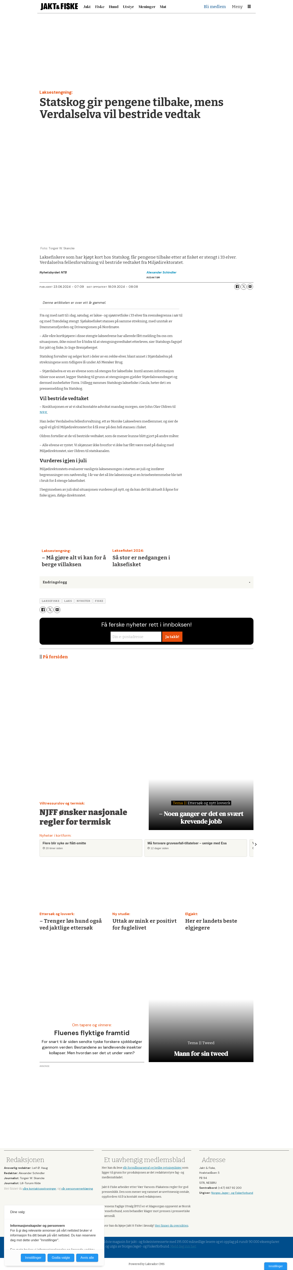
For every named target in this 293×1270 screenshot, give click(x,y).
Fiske (100, 6)
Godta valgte (61, 1257)
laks (68, 601)
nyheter (83, 601)
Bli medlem (215, 6)
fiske (99, 601)
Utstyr (128, 6)
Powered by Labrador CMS (147, 1264)
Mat (163, 6)
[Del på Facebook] (237, 287)
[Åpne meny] (249, 7)
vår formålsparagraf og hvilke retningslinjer (152, 1167)
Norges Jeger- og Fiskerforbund (232, 1193)
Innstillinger (276, 1266)
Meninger (147, 6)
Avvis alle (87, 1257)
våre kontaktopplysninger (39, 1188)
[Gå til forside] (59, 6)
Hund (113, 6)
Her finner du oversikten (171, 1225)
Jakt (87, 6)
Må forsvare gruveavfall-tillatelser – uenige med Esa (187, 843)
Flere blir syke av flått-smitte (64, 843)
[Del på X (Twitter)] (244, 287)
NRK (43, 412)
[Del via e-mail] (250, 287)
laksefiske (50, 601)
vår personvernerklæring (77, 1188)
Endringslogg (55, 582)
